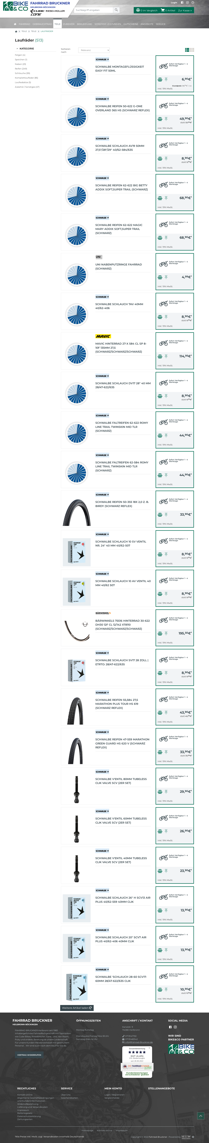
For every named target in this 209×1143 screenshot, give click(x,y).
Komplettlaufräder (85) (26, 77)
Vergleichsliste (111, 1098)
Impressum (23, 1110)
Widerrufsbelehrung (27, 1104)
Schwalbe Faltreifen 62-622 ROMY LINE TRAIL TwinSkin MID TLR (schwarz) (121, 426)
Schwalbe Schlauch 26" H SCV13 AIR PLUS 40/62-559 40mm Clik (122, 899)
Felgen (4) (20, 55)
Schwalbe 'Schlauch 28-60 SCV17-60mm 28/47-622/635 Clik (121, 979)
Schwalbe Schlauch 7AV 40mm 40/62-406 (119, 306)
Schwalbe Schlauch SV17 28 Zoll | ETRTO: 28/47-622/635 (121, 662)
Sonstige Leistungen (108, 24)
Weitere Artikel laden (77, 1007)
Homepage (87, 1130)
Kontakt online (25, 1094)
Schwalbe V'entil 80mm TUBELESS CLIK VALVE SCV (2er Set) (121, 781)
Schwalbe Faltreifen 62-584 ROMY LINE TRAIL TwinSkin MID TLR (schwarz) (121, 466)
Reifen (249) (21, 68)
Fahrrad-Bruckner (158, 1137)
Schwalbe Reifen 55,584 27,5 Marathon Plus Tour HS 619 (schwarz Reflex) (116, 703)
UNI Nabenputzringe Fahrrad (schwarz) (118, 266)
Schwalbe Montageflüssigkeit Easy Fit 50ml (119, 68)
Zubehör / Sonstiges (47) (27, 87)
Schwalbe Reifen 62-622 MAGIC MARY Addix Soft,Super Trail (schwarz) (118, 229)
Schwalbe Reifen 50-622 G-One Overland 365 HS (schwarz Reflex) (122, 108)
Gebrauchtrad (42, 24)
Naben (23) (20, 64)
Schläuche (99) (22, 73)
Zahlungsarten (25, 1119)
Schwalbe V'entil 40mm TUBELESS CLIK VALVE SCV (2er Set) (121, 860)
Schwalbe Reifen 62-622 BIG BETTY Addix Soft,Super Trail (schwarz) (121, 187)
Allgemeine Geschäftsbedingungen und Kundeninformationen (35, 1099)
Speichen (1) (21, 59)
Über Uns (65, 1094)
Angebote (147, 24)
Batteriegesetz (24, 1113)
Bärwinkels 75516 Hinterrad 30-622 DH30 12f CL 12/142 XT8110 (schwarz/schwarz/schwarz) (122, 624)
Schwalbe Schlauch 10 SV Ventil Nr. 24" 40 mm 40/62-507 (120, 543)
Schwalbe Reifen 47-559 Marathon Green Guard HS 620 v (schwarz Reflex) (122, 743)
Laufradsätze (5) (23, 82)
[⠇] (150, 1048)
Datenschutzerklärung (29, 1116)
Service (160, 24)
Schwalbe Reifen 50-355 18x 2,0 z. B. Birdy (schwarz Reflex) (122, 504)
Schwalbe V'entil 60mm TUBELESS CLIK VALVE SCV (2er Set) (121, 820)
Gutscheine (131, 24)
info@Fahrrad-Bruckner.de (137, 1042)
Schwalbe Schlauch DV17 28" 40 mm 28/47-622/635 (123, 385)
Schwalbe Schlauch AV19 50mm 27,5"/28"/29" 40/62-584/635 (119, 148)
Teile (57, 24)
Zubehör (68, 24)
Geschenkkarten (69, 1098)
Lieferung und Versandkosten (32, 1107)
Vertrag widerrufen (29, 1055)
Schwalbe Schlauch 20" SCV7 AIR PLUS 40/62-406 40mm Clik (120, 939)
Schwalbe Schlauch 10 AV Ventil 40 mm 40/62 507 (123, 583)
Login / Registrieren (114, 1094)
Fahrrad (24, 24)
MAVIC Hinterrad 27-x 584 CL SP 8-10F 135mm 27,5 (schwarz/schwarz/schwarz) (121, 347)
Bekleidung (84, 24)
